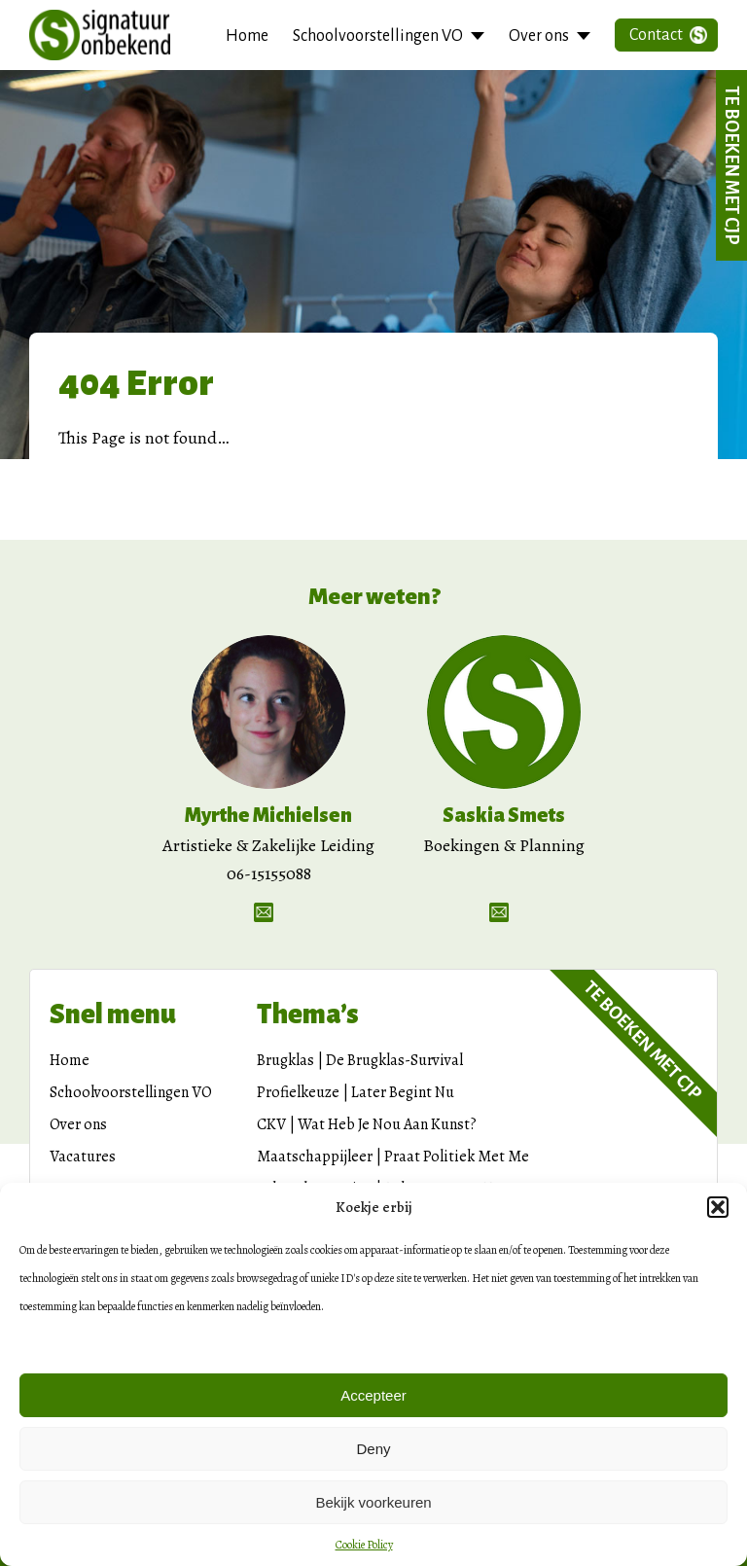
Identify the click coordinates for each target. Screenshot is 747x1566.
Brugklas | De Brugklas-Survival (360, 1060)
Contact (656, 35)
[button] (718, 1207)
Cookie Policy (364, 1544)
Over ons (539, 36)
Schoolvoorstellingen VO (378, 36)
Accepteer (373, 1395)
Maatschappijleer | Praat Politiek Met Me (393, 1156)
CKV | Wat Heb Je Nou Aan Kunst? (367, 1124)
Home (247, 36)
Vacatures (83, 1156)
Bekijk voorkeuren (373, 1502)
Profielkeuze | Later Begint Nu (355, 1092)
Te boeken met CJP (731, 165)
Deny (373, 1449)
